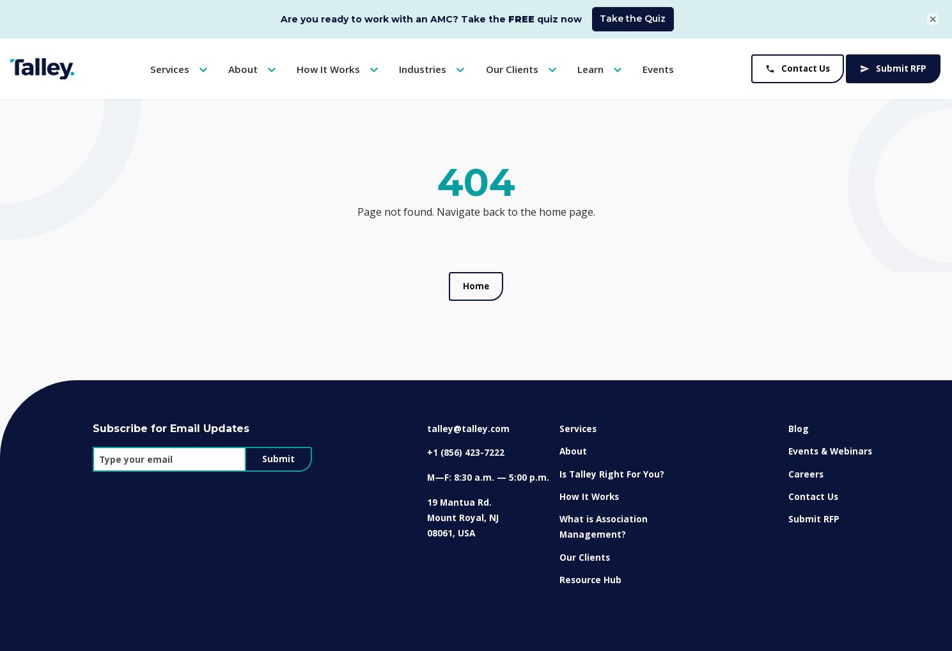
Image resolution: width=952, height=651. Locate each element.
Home (476, 286)
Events (658, 69)
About (253, 69)
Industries (433, 69)
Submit (278, 459)
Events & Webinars (830, 451)
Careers (805, 474)
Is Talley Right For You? (611, 474)
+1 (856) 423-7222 (465, 452)
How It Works (339, 69)
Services (180, 69)
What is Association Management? (603, 526)
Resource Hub (590, 580)
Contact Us (797, 68)
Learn (601, 69)
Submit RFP (893, 68)
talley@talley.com (468, 428)
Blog (798, 428)
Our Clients (523, 69)
